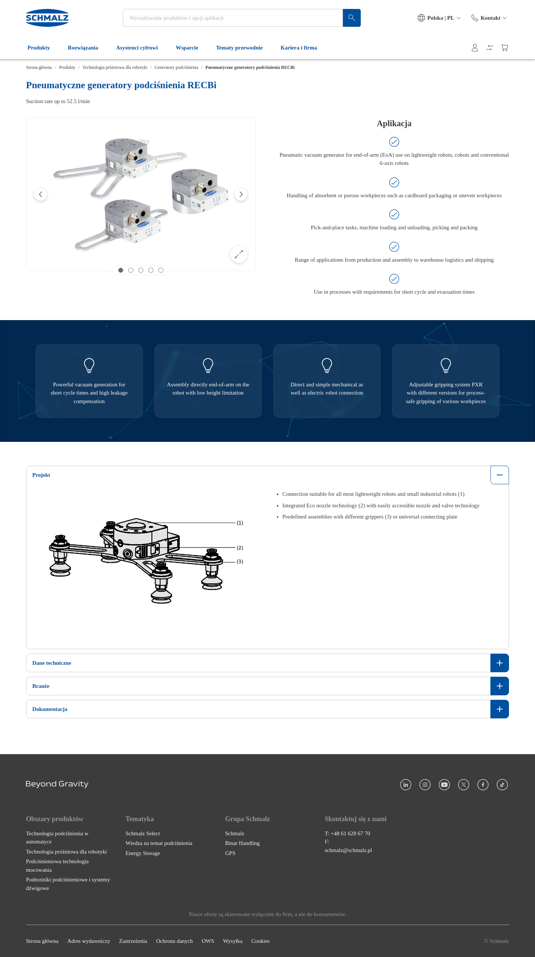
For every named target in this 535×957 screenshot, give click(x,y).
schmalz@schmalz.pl (348, 850)
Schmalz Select (143, 833)
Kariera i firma (303, 48)
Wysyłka (232, 941)
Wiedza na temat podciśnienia (159, 843)
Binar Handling (242, 843)
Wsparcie (191, 48)
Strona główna (39, 67)
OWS (208, 941)
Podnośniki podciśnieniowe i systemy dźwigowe (68, 884)
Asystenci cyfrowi (141, 48)
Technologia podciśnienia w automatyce (57, 837)
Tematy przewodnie (244, 48)
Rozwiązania (87, 48)
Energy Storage (143, 853)
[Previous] (40, 194)
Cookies (261, 941)
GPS (230, 853)
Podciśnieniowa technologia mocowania (57, 865)
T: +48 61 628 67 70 (347, 833)
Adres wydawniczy (88, 941)
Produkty (43, 48)
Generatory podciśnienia (176, 67)
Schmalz (234, 833)
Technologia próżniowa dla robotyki (114, 67)
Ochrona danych (174, 941)
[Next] (241, 194)
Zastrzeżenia (133, 941)
